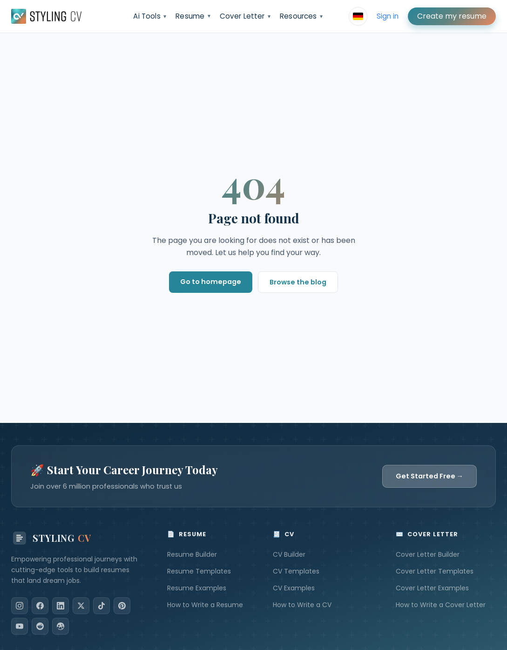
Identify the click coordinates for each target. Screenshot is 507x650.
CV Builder (289, 554)
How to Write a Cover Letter (441, 604)
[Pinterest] (122, 605)
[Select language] (358, 16)
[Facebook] (40, 605)
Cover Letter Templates (434, 571)
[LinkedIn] (60, 605)
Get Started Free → (429, 476)
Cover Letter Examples (432, 588)
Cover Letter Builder (428, 554)
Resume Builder (192, 554)
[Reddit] (40, 626)
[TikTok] (101, 605)
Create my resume (452, 16)
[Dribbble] (60, 626)
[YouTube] (19, 626)
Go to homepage (210, 281)
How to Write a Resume (205, 604)
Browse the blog (298, 282)
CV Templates (296, 571)
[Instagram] (19, 605)
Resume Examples (196, 588)
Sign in (388, 16)
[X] (81, 605)
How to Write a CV (302, 604)
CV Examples (294, 588)
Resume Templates (199, 571)
